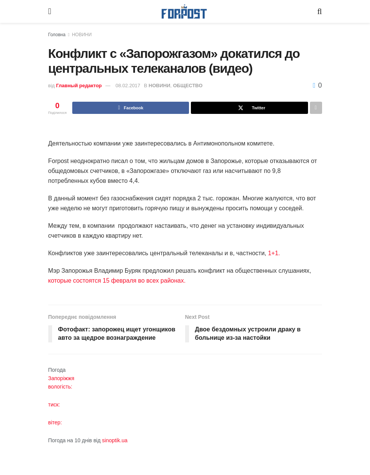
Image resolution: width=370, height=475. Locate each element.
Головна (57, 34)
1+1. (274, 253)
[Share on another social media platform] (316, 108)
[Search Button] (319, 11)
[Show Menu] (49, 11)
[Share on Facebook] (130, 108)
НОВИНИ (82, 34)
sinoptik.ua (114, 440)
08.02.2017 (128, 85)
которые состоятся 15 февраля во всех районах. (117, 280)
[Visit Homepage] (184, 11)
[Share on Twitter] (249, 108)
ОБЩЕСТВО (188, 85)
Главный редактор (79, 85)
